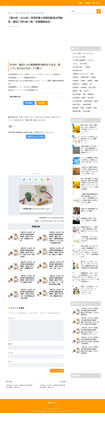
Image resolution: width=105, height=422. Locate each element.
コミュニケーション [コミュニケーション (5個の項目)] (88, 53)
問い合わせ (96, 3)
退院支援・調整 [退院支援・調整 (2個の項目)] (77, 111)
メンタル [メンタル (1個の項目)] (75, 63)
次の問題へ (42, 103)
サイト (10, 365)
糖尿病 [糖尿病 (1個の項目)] (96, 101)
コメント (11, 322)
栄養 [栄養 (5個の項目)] (84, 94)
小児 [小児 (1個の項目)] (91, 84)
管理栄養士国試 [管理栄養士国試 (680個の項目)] (88, 101)
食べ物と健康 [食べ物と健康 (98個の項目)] (86, 111)
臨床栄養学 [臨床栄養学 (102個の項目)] (75, 108)
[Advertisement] (36, 43)
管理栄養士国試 (47, 223)
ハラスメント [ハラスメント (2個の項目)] (91, 60)
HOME (52, 411)
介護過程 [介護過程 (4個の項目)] (93, 77)
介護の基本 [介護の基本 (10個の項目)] (75, 77)
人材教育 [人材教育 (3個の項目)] (87, 67)
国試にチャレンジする (35, 137)
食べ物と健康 (59, 223)
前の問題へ (29, 103)
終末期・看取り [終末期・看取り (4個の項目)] (77, 104)
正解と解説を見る (16, 97)
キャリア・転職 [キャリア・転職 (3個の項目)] (77, 53)
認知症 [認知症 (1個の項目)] (95, 108)
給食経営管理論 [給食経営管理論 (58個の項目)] (87, 104)
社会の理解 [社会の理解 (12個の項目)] (90, 97)
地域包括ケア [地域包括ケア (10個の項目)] (76, 84)
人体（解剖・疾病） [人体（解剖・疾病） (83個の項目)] (78, 67)
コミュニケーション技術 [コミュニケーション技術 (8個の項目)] (79, 57)
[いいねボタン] (10, 126)
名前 (10, 348)
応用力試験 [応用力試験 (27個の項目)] (75, 87)
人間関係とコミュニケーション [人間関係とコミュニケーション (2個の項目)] (80, 74)
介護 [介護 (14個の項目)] (92, 74)
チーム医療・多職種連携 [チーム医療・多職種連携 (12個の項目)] (79, 60)
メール (11, 356)
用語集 (88, 3)
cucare (8, 3)
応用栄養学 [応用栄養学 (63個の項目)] (83, 87)
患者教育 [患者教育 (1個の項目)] (75, 91)
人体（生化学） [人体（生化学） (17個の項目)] (84, 63)
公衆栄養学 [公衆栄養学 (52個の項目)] (75, 80)
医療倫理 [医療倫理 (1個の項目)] (90, 80)
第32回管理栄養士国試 (56, 219)
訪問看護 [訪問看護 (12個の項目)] (88, 108)
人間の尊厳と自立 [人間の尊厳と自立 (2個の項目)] (77, 70)
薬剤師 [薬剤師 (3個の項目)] (82, 108)
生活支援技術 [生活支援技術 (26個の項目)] (76, 97)
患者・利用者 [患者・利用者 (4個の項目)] (92, 87)
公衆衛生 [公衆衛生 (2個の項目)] (83, 80)
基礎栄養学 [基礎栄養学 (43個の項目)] (85, 84)
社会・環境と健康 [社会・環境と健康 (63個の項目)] (77, 101)
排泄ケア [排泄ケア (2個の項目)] (86, 91)
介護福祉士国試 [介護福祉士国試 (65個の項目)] (85, 77)
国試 (80, 3)
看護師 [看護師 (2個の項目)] (83, 97)
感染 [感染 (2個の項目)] (81, 91)
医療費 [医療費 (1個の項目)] (96, 80)
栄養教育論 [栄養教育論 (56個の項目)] (90, 94)
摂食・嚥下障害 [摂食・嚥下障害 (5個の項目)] (77, 94)
